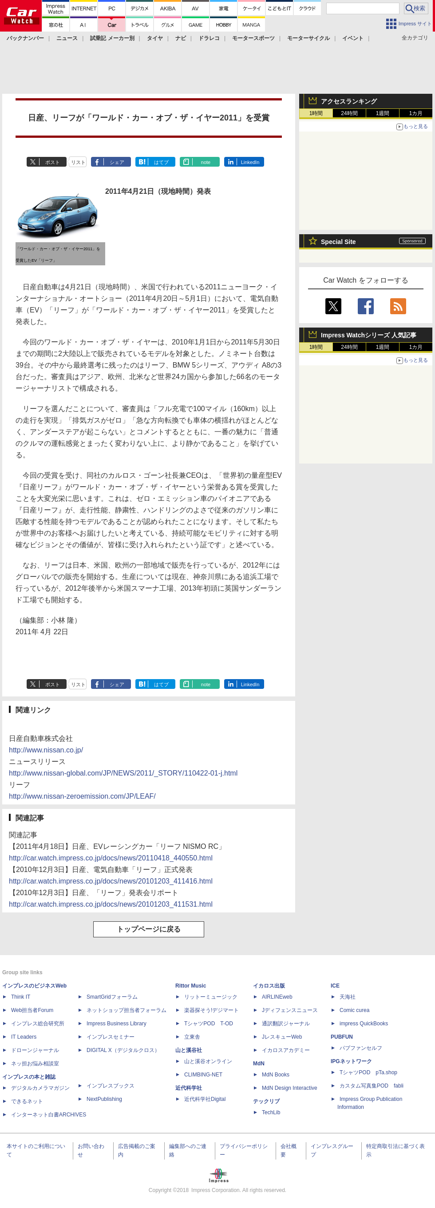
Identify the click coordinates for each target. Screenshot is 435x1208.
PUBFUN (342, 1037)
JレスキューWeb (282, 1037)
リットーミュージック (210, 997)
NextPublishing (104, 1099)
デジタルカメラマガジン (40, 1088)
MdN (259, 1063)
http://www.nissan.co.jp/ (46, 750)
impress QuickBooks (364, 1023)
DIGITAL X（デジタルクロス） (123, 1050)
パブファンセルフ (361, 1048)
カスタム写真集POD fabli (371, 1086)
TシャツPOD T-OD (208, 1023)
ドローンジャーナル (35, 1050)
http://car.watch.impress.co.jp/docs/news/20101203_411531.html (111, 904)
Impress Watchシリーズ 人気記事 (368, 335)
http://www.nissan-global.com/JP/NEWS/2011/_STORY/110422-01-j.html (123, 773)
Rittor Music (190, 986)
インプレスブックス (110, 1086)
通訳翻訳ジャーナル (286, 1023)
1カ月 (416, 113)
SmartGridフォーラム (112, 997)
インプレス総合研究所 (37, 1023)
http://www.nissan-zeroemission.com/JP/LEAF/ (82, 796)
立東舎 (192, 1037)
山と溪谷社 (188, 1050)
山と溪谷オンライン (208, 1061)
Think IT (20, 997)
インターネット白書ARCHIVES (48, 1115)
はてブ (161, 162)
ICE (335, 986)
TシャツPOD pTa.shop (368, 1072)
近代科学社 (188, 1088)
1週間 (383, 113)
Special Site (338, 241)
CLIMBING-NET (203, 1075)
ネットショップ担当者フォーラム (126, 1010)
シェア (117, 162)
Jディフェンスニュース (290, 1010)
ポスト (52, 162)
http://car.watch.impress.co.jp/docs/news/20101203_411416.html (111, 881)
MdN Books (275, 1075)
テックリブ (266, 1101)
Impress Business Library (116, 1023)
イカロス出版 (269, 986)
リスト (78, 162)
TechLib (271, 1112)
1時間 (316, 113)
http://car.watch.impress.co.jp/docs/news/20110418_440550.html (111, 858)
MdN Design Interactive (289, 1088)
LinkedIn (250, 162)
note (205, 162)
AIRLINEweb (277, 997)
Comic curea (354, 1010)
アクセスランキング (349, 101)
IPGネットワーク (351, 1061)
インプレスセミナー (110, 1037)
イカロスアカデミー (286, 1050)
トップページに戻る (149, 929)
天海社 (348, 997)
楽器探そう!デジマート (211, 1010)
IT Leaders (23, 1037)
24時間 (349, 113)
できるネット (27, 1101)
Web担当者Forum (32, 1010)
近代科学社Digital (204, 1099)
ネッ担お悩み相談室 (35, 1063)
